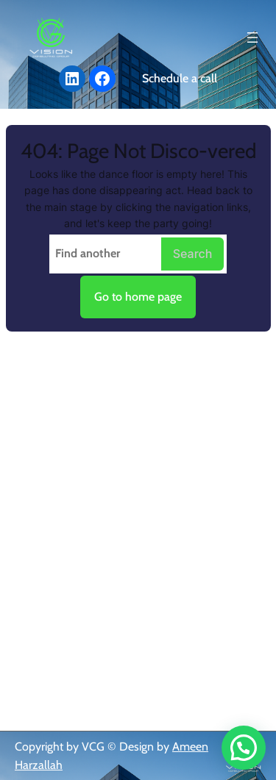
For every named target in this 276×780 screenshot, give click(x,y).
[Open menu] (252, 37)
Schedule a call (179, 78)
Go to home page (138, 297)
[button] (244, 748)
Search (193, 253)
